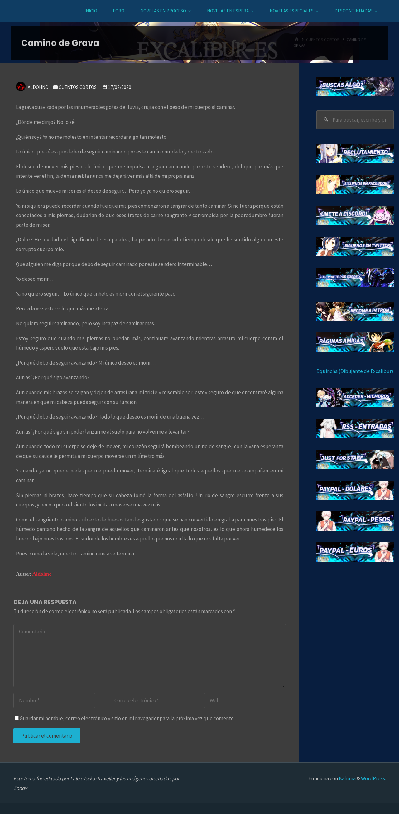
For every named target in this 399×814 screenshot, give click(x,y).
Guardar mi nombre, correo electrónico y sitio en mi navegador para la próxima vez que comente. (125, 718)
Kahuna (347, 778)
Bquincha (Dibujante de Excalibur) (354, 371)
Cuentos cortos (78, 87)
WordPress (373, 778)
